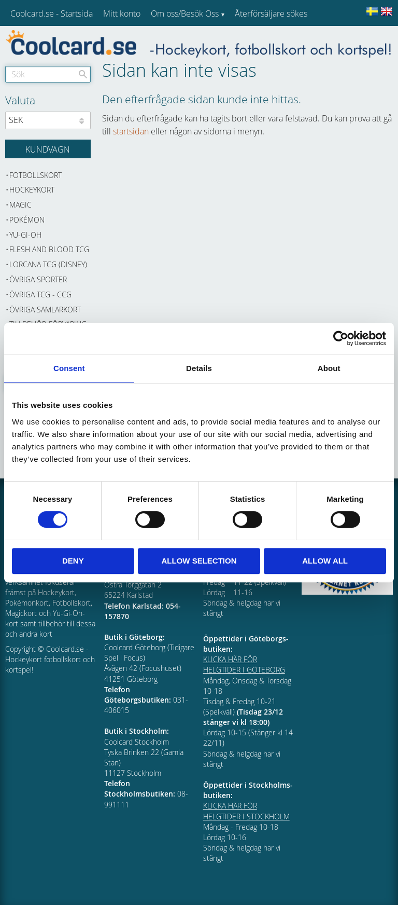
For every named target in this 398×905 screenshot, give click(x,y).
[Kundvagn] (48, 149)
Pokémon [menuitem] (27, 220)
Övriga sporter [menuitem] (38, 279)
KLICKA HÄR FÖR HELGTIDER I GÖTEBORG (244, 664)
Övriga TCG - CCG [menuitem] (40, 294)
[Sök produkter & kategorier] (48, 74)
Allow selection (198, 560)
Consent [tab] (69, 368)
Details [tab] (199, 368)
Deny (73, 560)
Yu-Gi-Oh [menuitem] (25, 235)
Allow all (325, 560)
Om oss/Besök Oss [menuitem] (185, 13)
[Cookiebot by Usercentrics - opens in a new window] (340, 338)
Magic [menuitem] (20, 205)
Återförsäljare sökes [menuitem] (271, 13)
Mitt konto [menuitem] (121, 13)
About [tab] (329, 368)
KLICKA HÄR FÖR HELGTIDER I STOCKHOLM (246, 811)
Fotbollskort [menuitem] (35, 175)
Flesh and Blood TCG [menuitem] (49, 249)
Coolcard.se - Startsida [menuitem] (51, 13)
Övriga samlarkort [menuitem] (45, 309)
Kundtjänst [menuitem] (254, 40)
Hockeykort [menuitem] (31, 190)
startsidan (131, 131)
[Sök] (83, 74)
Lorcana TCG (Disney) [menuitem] (48, 264)
